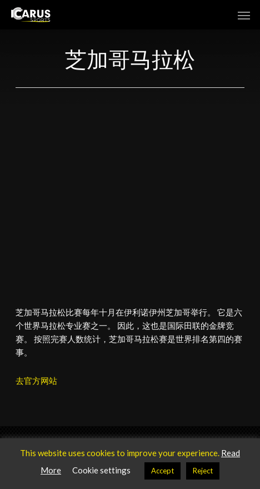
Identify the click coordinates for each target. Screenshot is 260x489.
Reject (203, 470)
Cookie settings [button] (101, 470)
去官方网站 (36, 381)
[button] (244, 15)
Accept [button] (162, 470)
